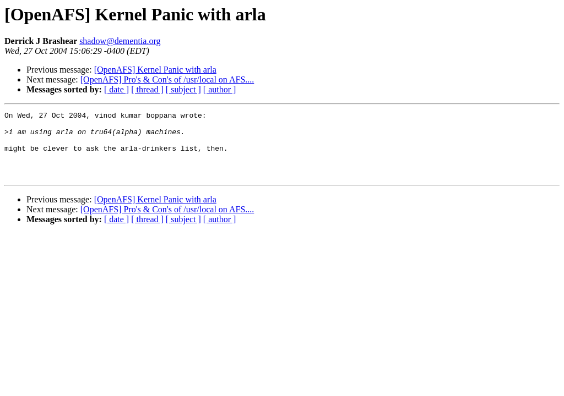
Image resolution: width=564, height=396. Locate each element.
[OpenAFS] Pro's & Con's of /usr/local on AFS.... (167, 79)
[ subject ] (183, 89)
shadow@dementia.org (119, 41)
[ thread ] (147, 89)
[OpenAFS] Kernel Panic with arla (155, 69)
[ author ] (219, 89)
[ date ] (116, 89)
